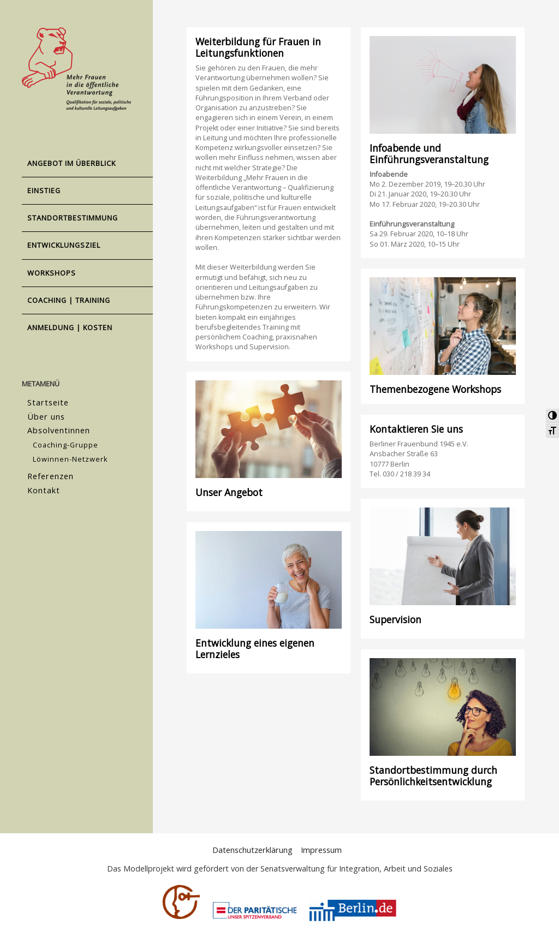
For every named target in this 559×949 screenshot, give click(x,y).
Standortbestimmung (72, 218)
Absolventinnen (58, 428)
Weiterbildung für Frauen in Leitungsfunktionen (258, 47)
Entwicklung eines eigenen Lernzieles (254, 648)
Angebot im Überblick (71, 163)
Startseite (47, 402)
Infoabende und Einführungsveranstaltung (429, 153)
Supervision (395, 619)
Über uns (45, 415)
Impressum (320, 850)
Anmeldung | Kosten (69, 327)
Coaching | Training (68, 300)
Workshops (51, 273)
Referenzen (50, 471)
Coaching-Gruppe (65, 441)
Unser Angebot (229, 492)
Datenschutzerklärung (252, 850)
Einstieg (44, 190)
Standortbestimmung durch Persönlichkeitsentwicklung (433, 775)
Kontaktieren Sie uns (416, 428)
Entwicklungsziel (63, 245)
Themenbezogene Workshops (435, 389)
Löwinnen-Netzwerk (70, 455)
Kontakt (43, 484)
